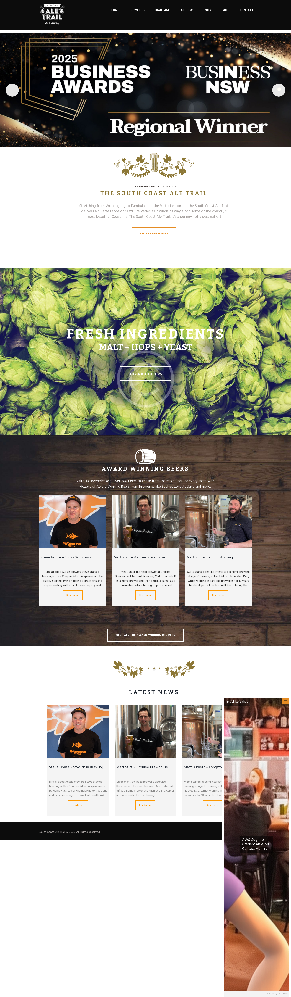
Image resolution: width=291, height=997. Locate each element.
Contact (247, 10)
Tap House (187, 10)
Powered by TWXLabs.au (277, 994)
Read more (72, 595)
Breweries (137, 10)
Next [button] (278, 90)
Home (115, 10)
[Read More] (145, 90)
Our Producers (145, 374)
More (209, 10)
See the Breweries (154, 234)
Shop (226, 10)
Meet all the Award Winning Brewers (145, 635)
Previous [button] (12, 90)
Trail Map (162, 10)
